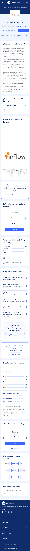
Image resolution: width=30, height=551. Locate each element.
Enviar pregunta (15, 335)
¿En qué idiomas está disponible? (15, 307)
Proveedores (15, 523)
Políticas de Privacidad (7, 547)
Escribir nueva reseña (22, 27)
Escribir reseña (15, 354)
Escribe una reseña (24, 414)
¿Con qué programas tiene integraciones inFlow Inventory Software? (15, 286)
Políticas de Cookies (18, 547)
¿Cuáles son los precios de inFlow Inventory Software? (15, 278)
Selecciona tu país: (7, 533)
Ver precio (23, 30)
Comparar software (9, 31)
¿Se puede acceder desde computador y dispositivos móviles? (15, 301)
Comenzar (14, 229)
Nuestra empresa (15, 518)
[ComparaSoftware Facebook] (9, 512)
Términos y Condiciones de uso (9, 548)
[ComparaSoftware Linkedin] (3, 512)
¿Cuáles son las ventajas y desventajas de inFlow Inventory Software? (15, 314)
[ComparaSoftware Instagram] (11, 512)
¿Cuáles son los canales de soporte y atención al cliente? (15, 294)
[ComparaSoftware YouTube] (6, 512)
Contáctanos (15, 527)
